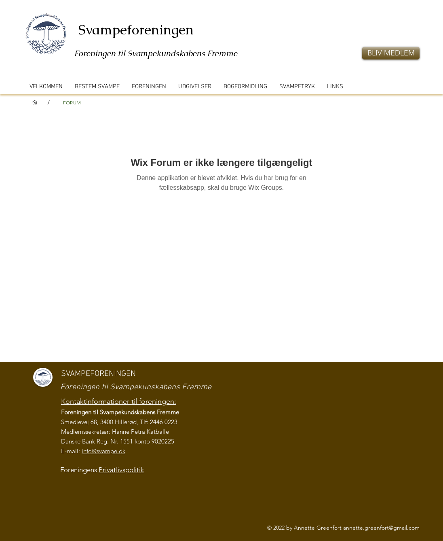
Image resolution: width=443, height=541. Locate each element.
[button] (391, 53)
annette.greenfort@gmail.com (381, 527)
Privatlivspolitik (121, 470)
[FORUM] (72, 102)
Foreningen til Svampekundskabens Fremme (155, 53)
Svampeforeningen (136, 29)
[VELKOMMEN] (34, 102)
